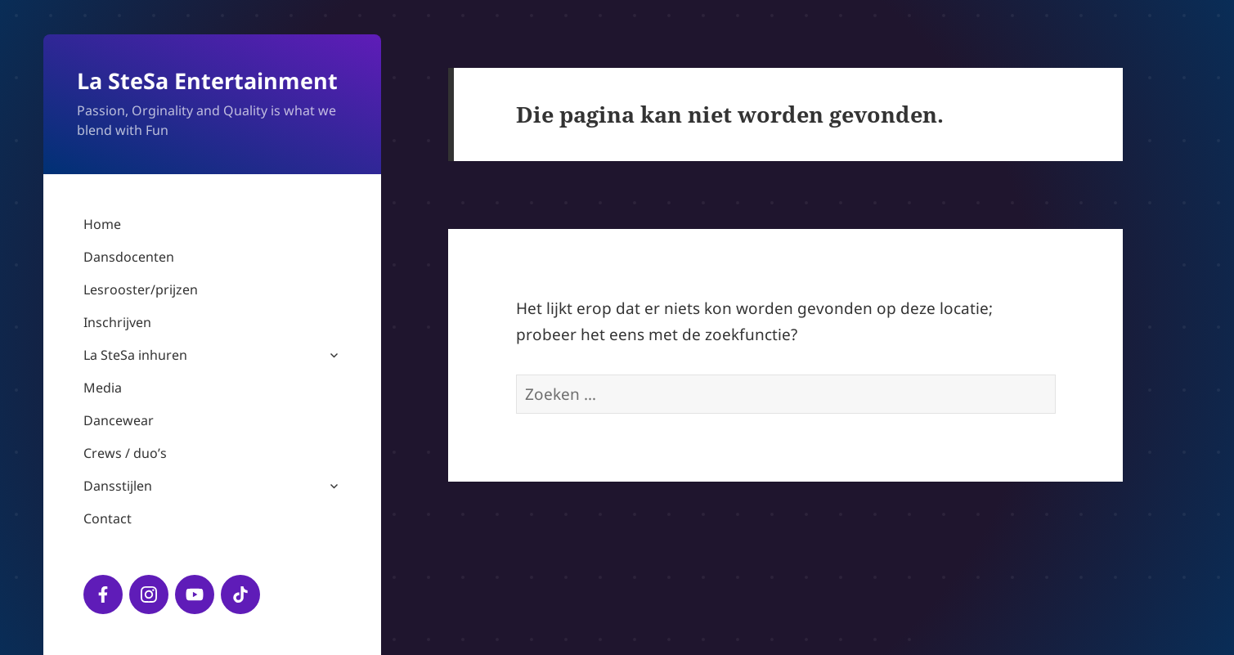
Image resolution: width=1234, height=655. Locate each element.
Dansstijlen (117, 486)
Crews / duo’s (125, 453)
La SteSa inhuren (135, 355)
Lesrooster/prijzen (140, 289)
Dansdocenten (128, 257)
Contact (107, 518)
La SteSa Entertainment (207, 80)
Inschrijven (117, 322)
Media (102, 388)
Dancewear (118, 420)
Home (102, 224)
